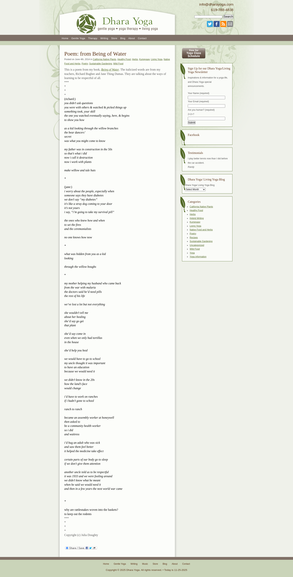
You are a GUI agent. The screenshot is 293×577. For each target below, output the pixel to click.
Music (145, 564)
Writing (104, 38)
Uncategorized (197, 245)
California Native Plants (104, 59)
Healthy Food (124, 59)
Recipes (194, 237)
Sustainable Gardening (100, 63)
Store (114, 38)
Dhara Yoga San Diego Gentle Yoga (117, 17)
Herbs (135, 59)
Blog (122, 38)
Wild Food (118, 63)
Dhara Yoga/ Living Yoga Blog (200, 185)
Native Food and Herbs (201, 229)
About (131, 38)
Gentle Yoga (78, 38)
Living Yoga (156, 59)
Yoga (192, 253)
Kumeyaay (144, 59)
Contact (142, 38)
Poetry (85, 63)
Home (65, 38)
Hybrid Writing (197, 218)
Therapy (92, 38)
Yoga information (198, 256)
